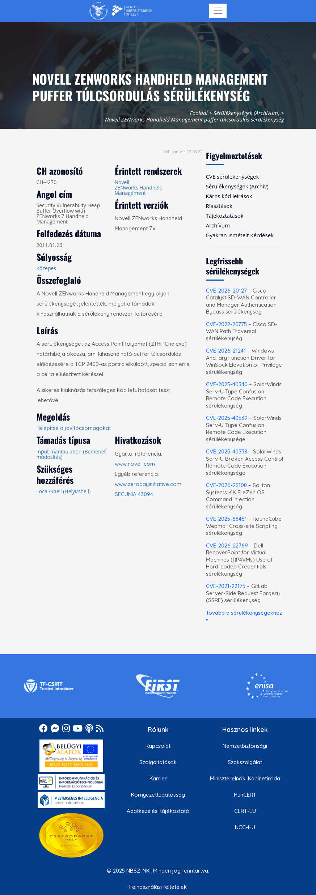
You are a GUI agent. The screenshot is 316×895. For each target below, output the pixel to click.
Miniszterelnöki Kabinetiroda (245, 778)
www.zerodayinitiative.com (148, 484)
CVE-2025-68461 (226, 518)
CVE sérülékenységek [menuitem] (232, 176)
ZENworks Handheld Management (139, 190)
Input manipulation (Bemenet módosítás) (71, 454)
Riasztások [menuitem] (219, 205)
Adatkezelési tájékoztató (158, 810)
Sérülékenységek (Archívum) (246, 112)
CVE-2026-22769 (227, 545)
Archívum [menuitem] (218, 225)
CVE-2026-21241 (226, 350)
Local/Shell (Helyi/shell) (64, 491)
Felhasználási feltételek (158, 886)
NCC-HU (245, 827)
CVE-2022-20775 (226, 324)
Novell (122, 182)
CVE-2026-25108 (226, 485)
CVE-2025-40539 (227, 417)
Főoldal (198, 112)
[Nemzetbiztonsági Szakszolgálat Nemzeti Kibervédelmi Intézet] (120, 11)
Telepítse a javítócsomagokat (74, 428)
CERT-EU (245, 810)
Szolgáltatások (158, 762)
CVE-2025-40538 (226, 451)
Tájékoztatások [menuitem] (225, 215)
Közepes (46, 268)
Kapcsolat (158, 745)
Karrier (158, 778)
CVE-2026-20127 (226, 290)
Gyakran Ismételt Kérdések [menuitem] (240, 235)
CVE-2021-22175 (225, 586)
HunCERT (245, 794)
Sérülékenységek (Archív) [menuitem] (237, 186)
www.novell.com (135, 463)
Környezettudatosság (158, 794)
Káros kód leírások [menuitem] (229, 196)
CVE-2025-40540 (227, 384)
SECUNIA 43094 (134, 494)
